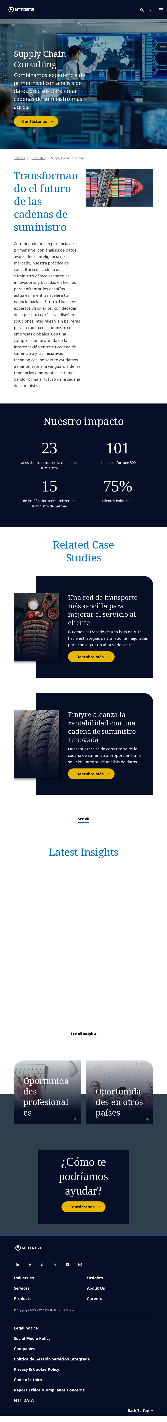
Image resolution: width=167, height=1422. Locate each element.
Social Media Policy (32, 1344)
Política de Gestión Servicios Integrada (52, 1365)
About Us (96, 1294)
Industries (24, 1284)
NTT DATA (24, 1406)
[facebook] (30, 1271)
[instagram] (80, 1271)
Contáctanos (40, 121)
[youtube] (67, 1271)
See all (83, 818)
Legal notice (26, 1334)
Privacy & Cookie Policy (36, 1375)
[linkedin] (17, 1271)
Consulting (39, 158)
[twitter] (55, 1271)
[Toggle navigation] (162, 9)
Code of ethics (28, 1385)
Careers (94, 1304)
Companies (24, 1354)
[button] (144, 10)
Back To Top (140, 1416)
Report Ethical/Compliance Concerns (49, 1396)
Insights (95, 1284)
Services (19, 158)
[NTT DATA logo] (17, 9)
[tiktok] (42, 1271)
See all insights (84, 1033)
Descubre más (95, 657)
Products (23, 1304)
